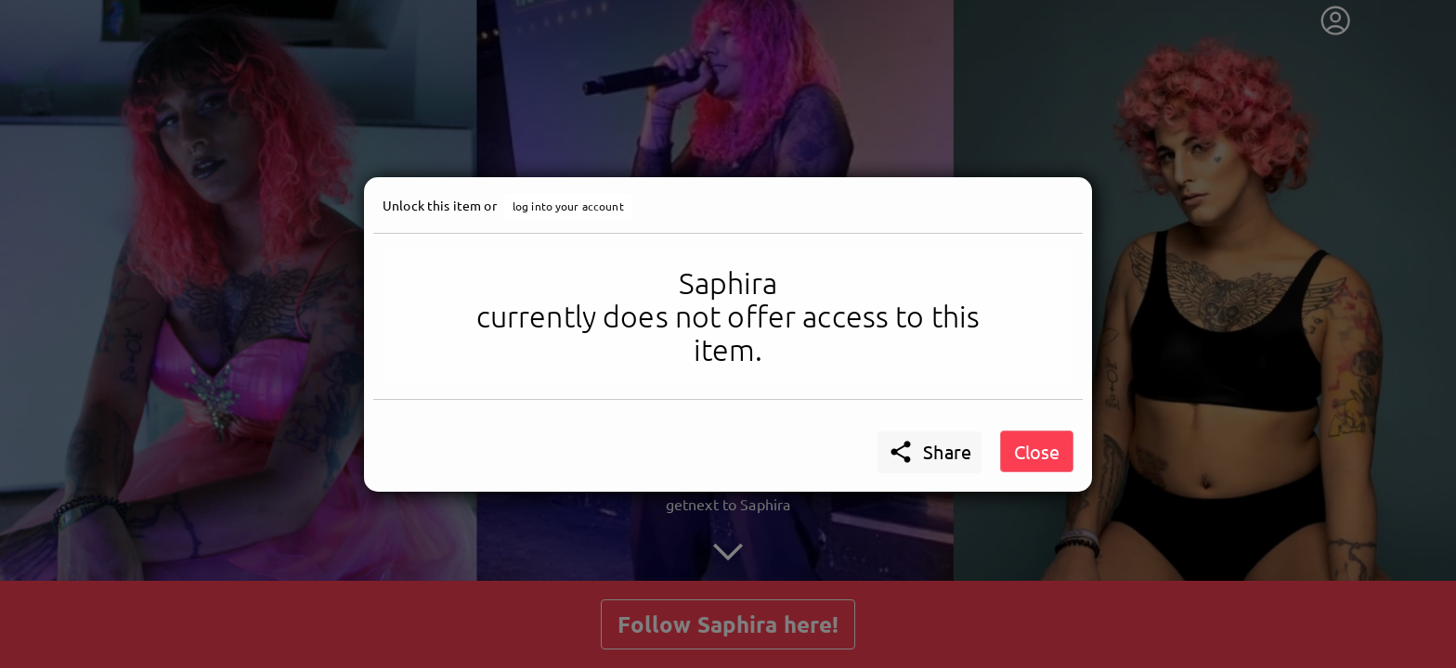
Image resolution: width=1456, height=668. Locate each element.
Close (1037, 451)
